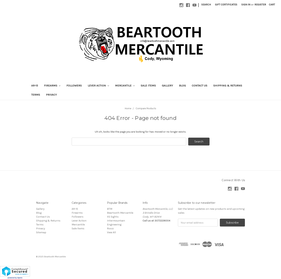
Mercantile (125, 85)
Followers (74, 85)
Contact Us (199, 85)
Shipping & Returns (227, 85)
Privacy (51, 94)
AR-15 (34, 85)
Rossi (110, 228)
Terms (35, 94)
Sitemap (41, 232)
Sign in (245, 4)
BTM (109, 208)
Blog (182, 85)
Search (206, 4)
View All (111, 232)
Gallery (167, 85)
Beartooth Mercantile (120, 212)
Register (260, 4)
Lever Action (98, 85)
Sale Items (148, 85)
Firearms (52, 85)
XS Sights (113, 216)
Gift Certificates (226, 4)
